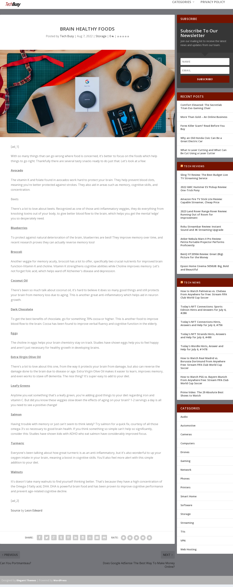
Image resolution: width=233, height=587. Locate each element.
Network (186, 469)
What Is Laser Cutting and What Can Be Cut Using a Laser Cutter (204, 151)
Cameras (186, 434)
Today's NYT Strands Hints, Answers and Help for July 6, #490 (203, 335)
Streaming (187, 522)
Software (186, 504)
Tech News (192, 282)
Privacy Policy (212, 7)
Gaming (185, 460)
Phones (185, 478)
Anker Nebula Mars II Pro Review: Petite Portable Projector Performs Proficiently (202, 241)
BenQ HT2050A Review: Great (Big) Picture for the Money (202, 255)
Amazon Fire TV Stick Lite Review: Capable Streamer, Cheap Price (201, 200)
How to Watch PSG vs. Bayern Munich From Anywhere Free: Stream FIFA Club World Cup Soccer (205, 380)
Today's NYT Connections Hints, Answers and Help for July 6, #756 (201, 323)
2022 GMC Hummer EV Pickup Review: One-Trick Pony (204, 188)
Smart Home (189, 496)
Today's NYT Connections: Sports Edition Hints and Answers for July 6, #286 (203, 309)
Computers (188, 442)
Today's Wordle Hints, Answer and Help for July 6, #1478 (202, 347)
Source (15, 510)
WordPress (60, 580)
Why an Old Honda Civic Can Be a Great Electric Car (201, 139)
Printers (185, 487)
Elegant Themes (26, 580)
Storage (101, 36)
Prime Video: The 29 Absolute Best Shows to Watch (202, 393)
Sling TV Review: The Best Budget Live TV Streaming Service (204, 176)
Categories (181, 7)
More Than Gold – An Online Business (204, 116)
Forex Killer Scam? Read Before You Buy (203, 127)
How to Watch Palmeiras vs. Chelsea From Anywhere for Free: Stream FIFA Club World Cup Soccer (204, 294)
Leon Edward (33, 510)
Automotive (188, 425)
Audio (184, 416)
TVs (183, 531)
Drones (185, 451)
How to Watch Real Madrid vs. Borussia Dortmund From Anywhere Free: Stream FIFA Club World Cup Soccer (203, 362)
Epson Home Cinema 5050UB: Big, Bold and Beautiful (205, 267)
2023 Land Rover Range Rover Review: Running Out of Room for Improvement (204, 214)
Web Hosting (189, 549)
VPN (183, 540)
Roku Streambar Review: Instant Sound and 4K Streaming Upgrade (202, 227)
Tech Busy (67, 36)
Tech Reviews (194, 166)
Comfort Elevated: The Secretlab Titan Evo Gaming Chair (201, 106)
